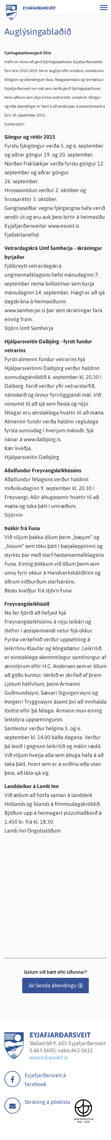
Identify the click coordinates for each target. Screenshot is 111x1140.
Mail (12, 1106)
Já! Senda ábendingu (52, 985)
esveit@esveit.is (48, 1057)
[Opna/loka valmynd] (103, 7)
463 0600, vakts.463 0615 (63, 1050)
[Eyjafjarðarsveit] (14, 1057)
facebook (12, 1079)
